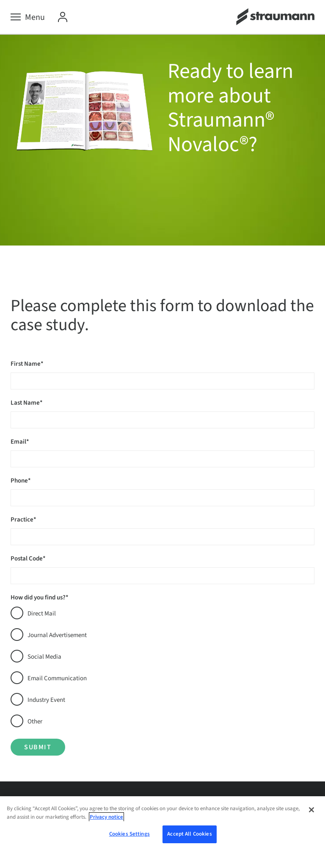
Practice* (23, 519)
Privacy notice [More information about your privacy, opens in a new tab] (106, 817)
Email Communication (57, 678)
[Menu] (28, 17)
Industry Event (46, 699)
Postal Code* (28, 558)
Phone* (21, 480)
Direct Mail (42, 613)
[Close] (311, 809)
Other (35, 721)
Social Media (44, 656)
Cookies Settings (129, 834)
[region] (162, 823)
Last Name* (27, 402)
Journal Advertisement (57, 635)
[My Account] (63, 17)
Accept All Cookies (189, 834)
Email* (20, 441)
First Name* (27, 363)
